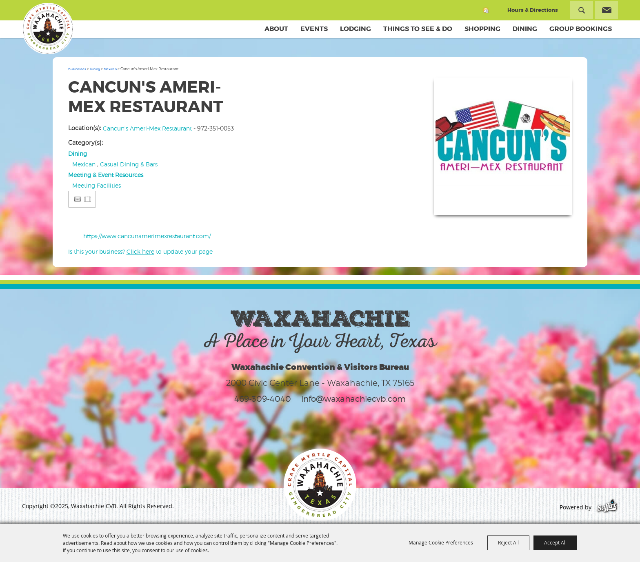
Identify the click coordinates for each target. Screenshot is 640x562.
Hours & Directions (532, 10)
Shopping (482, 28)
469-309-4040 (262, 399)
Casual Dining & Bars (129, 164)
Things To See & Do (417, 28)
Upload (555, 204)
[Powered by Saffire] (607, 507)
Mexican (110, 69)
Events (314, 28)
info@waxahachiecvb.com (353, 399)
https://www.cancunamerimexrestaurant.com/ (147, 235)
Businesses (77, 69)
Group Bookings (580, 28)
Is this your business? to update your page (140, 251)
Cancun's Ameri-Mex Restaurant (147, 128)
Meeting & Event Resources (105, 174)
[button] (503, 146)
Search (581, 10)
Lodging (355, 28)
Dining (525, 28)
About (276, 28)
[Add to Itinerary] (87, 198)
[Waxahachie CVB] (47, 28)
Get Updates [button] (606, 10)
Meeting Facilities (96, 185)
